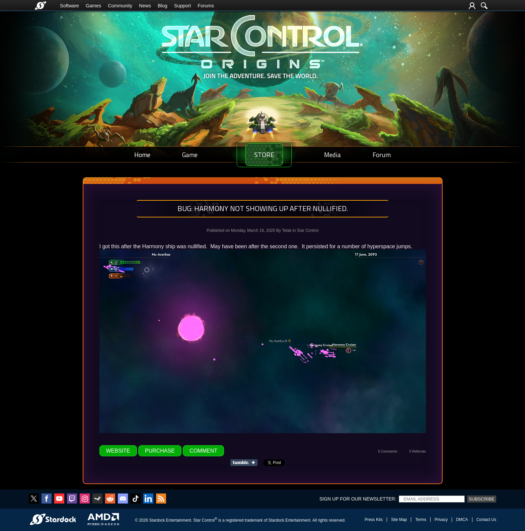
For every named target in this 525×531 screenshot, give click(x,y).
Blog (162, 5)
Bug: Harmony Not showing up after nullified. (262, 208)
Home (141, 154)
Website (118, 451)
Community (120, 5)
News (145, 5)
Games (93, 5)
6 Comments (387, 451)
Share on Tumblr (245, 462)
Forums (206, 5)
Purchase (160, 451)
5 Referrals (417, 451)
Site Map (399, 519)
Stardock (157, 520)
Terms (420, 519)
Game (186, 154)
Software (69, 5)
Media (335, 154)
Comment (203, 451)
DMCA (462, 519)
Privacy (441, 519)
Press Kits (374, 519)
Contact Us (486, 519)
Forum (383, 154)
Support (182, 5)
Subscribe (482, 499)
